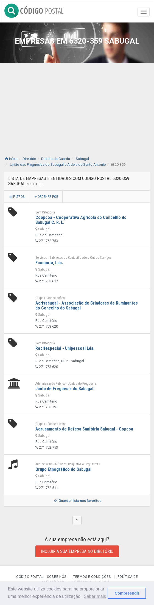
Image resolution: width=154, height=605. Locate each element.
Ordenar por (46, 197)
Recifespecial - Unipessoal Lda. (64, 348)
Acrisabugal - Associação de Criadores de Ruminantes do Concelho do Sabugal (86, 305)
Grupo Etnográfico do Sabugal (63, 469)
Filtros (16, 197)
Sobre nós (56, 577)
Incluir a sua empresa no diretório (77, 551)
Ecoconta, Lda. (49, 262)
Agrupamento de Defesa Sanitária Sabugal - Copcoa (84, 429)
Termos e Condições (92, 577)
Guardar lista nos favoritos (77, 501)
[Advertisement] (77, 104)
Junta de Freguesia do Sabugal (64, 388)
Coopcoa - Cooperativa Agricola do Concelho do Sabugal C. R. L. (81, 220)
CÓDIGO (33, 9)
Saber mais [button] (95, 596)
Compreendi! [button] (127, 593)
